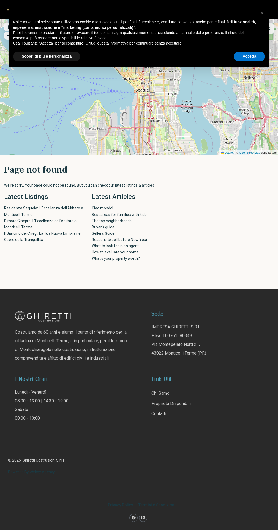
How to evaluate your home (115, 252)
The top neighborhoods (112, 221)
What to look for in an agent (115, 246)
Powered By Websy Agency (31, 472)
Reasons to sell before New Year (119, 239)
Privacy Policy (120, 505)
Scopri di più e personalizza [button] (47, 56)
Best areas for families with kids (119, 214)
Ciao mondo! (102, 208)
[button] (262, 13)
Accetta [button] (249, 56)
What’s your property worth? (116, 258)
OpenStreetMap (249, 152)
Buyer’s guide (103, 227)
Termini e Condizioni (156, 505)
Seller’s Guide (103, 233)
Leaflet (227, 152)
